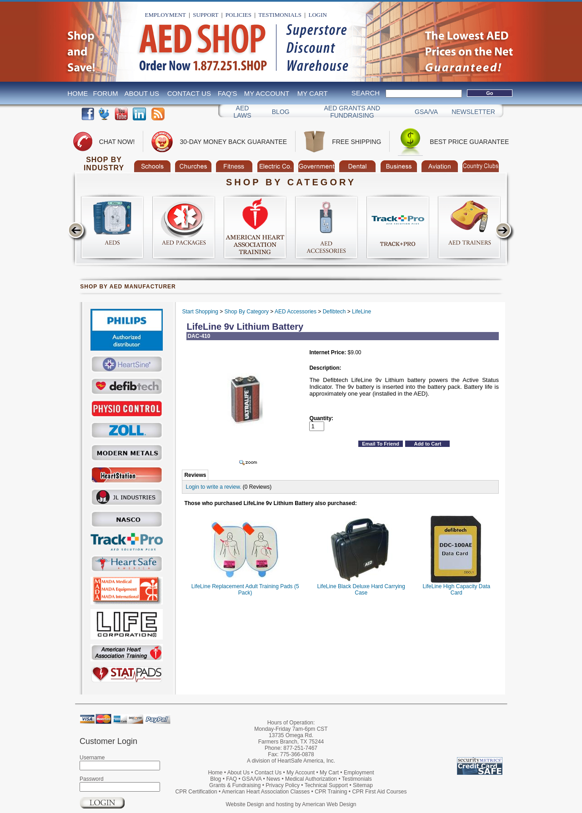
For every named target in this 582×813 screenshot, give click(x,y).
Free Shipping (356, 141)
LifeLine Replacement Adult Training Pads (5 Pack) (245, 589)
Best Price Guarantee (469, 141)
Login (317, 14)
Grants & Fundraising (235, 785)
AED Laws (242, 111)
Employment (165, 14)
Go (489, 93)
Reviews (195, 475)
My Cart (312, 93)
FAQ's (227, 93)
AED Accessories (295, 311)
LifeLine (361, 311)
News (273, 779)
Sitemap (363, 785)
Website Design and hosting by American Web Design (291, 804)
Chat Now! (117, 141)
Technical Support (326, 785)
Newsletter (473, 111)
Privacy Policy (283, 785)
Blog (281, 111)
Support (205, 14)
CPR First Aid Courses (379, 791)
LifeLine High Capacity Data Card (456, 589)
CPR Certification (196, 791)
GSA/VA (426, 111)
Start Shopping (200, 311)
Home (77, 93)
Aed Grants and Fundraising (352, 111)
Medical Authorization (311, 779)
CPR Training (331, 791)
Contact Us (189, 93)
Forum (105, 93)
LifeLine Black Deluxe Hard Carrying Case (361, 589)
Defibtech (334, 311)
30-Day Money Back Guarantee (233, 141)
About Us (142, 93)
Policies (238, 14)
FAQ (231, 779)
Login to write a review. (213, 487)
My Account (267, 93)
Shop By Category (247, 311)
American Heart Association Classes (266, 791)
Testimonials (279, 14)
